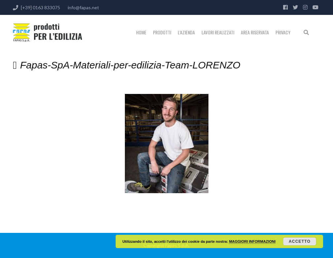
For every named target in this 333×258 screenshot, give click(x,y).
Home (141, 32)
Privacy (283, 32)
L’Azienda (186, 32)
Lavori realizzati (218, 32)
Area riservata (255, 32)
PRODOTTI (162, 32)
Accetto (300, 241)
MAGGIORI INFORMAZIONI (252, 241)
